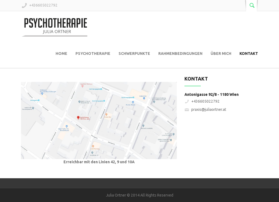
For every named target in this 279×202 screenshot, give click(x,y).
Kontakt (248, 53)
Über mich (221, 53)
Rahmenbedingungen (180, 53)
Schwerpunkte (134, 53)
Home (61, 53)
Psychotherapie (92, 53)
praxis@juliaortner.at (208, 109)
